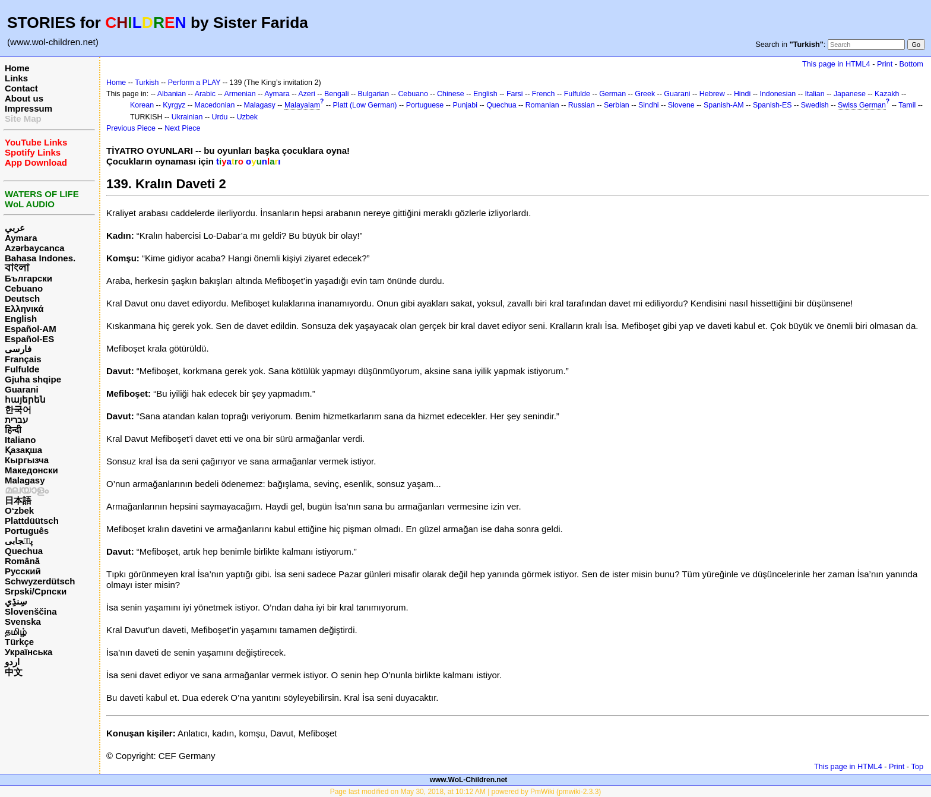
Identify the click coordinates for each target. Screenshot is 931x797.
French (543, 94)
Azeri (306, 94)
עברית (16, 420)
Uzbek (247, 117)
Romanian (542, 105)
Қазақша (23, 450)
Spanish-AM (724, 105)
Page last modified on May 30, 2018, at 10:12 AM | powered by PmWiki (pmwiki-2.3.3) (465, 791)
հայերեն (25, 399)
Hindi (742, 94)
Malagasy (25, 480)
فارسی (18, 349)
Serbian (616, 105)
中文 (14, 672)
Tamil (907, 105)
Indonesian (777, 94)
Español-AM (30, 329)
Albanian (171, 94)
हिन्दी (13, 430)
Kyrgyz (174, 105)
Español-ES (29, 339)
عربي (15, 228)
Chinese (450, 94)
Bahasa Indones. (40, 258)
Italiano (20, 440)
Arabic (205, 94)
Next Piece (182, 128)
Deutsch (22, 298)
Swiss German (862, 105)
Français (23, 359)
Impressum (28, 108)
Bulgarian (374, 94)
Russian (581, 105)
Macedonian (215, 105)
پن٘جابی (19, 541)
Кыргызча (27, 460)
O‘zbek (19, 510)
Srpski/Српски (35, 591)
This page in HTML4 (836, 63)
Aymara (21, 238)
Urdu (220, 117)
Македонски (31, 470)
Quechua (24, 551)
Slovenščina (31, 611)
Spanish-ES (772, 105)
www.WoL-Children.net (469, 780)
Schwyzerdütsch (40, 581)
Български (28, 278)
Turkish (147, 82)
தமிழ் (16, 632)
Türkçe (19, 642)
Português (27, 531)
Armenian (239, 94)
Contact (21, 88)
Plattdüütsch (32, 520)
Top (917, 766)
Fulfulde (22, 369)
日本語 (18, 500)
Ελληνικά (24, 308)
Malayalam (302, 105)
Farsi (514, 94)
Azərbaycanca (35, 248)
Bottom (911, 63)
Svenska (23, 621)
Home (17, 68)
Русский (23, 571)
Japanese (850, 94)
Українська (28, 652)
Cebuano (24, 288)
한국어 (18, 409)
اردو (12, 662)
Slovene (681, 105)
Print (884, 63)
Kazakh (887, 94)
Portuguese (425, 105)
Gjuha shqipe (33, 379)
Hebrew (712, 94)
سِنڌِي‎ (16, 601)
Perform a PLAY (194, 82)
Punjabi (464, 105)
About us (24, 98)
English (21, 319)
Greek (645, 94)
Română (22, 561)
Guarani (22, 389)
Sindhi (648, 105)
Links (16, 78)
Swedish (815, 105)
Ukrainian (187, 117)
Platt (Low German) (365, 105)
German (612, 94)
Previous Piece (131, 128)
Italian (814, 94)
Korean (142, 105)
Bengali (336, 94)
